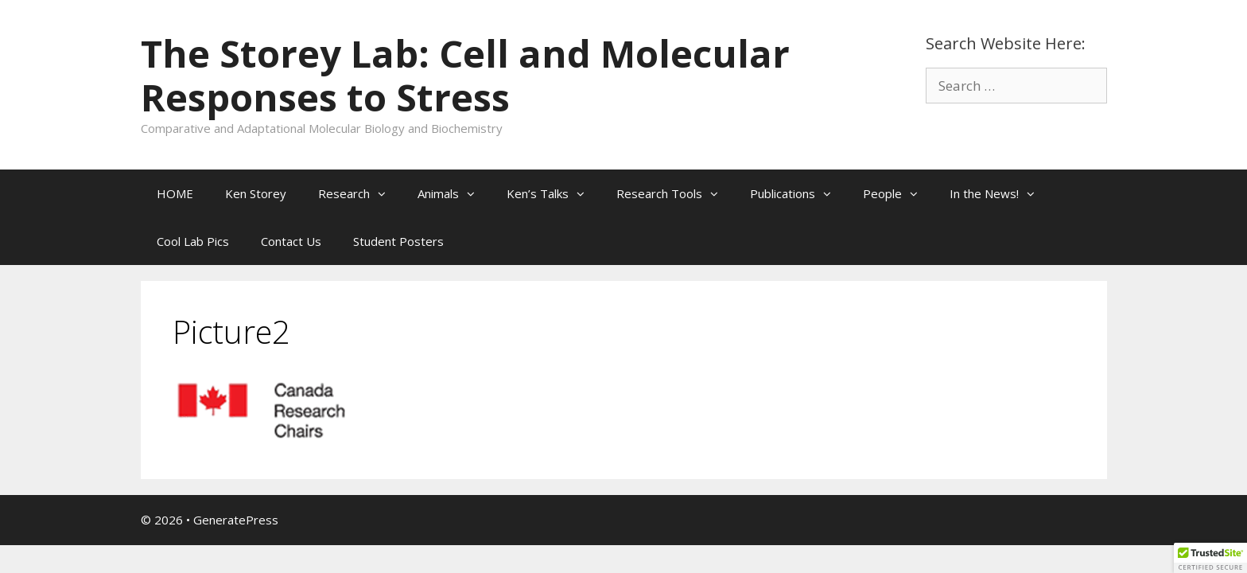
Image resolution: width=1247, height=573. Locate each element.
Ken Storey (255, 193)
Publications (798, 193)
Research (360, 193)
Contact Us (291, 241)
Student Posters (398, 241)
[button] (386, 193)
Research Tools (675, 193)
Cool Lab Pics (193, 241)
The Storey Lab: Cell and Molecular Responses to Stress (465, 75)
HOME (175, 193)
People (898, 193)
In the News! (1000, 193)
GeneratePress (235, 520)
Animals (454, 193)
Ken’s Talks (553, 193)
